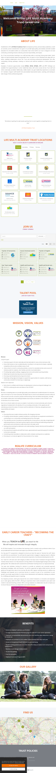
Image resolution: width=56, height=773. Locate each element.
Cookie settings (13, 769)
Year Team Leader (7, 265)
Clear (2, 239)
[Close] (25, 759)
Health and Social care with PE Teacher (46, 265)
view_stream (50, 244)
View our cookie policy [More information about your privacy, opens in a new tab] (19, 762)
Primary (32, 147)
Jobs (16, 2)
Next (32, 281)
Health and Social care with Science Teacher (28, 265)
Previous (3, 686)
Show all (18, 147)
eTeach (28, 770)
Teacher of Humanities (8, 251)
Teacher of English (44, 251)
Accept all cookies (13, 765)
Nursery (38, 147)
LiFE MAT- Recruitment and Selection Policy (27, 758)
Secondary (25, 147)
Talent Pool (21, 2)
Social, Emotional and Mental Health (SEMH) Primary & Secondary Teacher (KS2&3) (28, 251)
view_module (46, 244)
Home (11, 2)
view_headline (54, 244)
